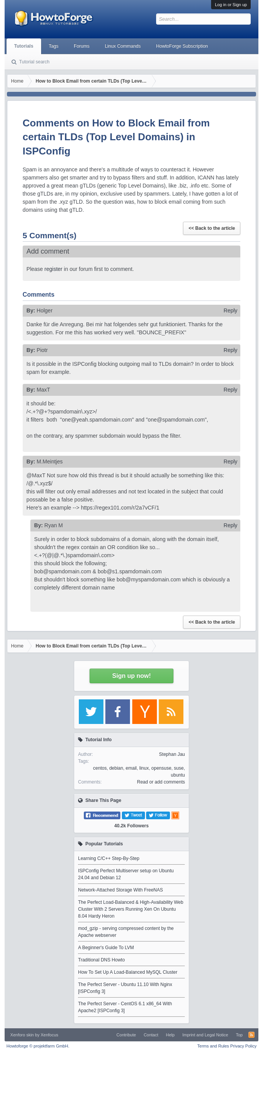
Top (239, 1035)
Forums (82, 46)
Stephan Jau (172, 754)
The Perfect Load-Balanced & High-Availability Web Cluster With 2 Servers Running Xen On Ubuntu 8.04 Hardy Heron (130, 909)
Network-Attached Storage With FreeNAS (120, 890)
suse (178, 768)
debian (116, 768)
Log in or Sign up (231, 4)
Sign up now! (131, 675)
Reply (231, 310)
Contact (151, 1035)
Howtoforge (38, 1046)
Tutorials (23, 46)
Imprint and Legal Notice (205, 1035)
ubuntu (178, 775)
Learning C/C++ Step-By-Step (108, 858)
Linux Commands (123, 46)
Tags (53, 46)
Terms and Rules (213, 1046)
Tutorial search (34, 62)
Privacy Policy (243, 1046)
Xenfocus (49, 1035)
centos (100, 768)
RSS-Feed (251, 1035)
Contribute (126, 1035)
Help (170, 1035)
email (131, 768)
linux (144, 768)
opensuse (161, 768)
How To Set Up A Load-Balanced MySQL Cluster (127, 972)
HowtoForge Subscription (182, 46)
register (54, 269)
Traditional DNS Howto (101, 960)
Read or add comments (161, 782)
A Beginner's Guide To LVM (106, 947)
